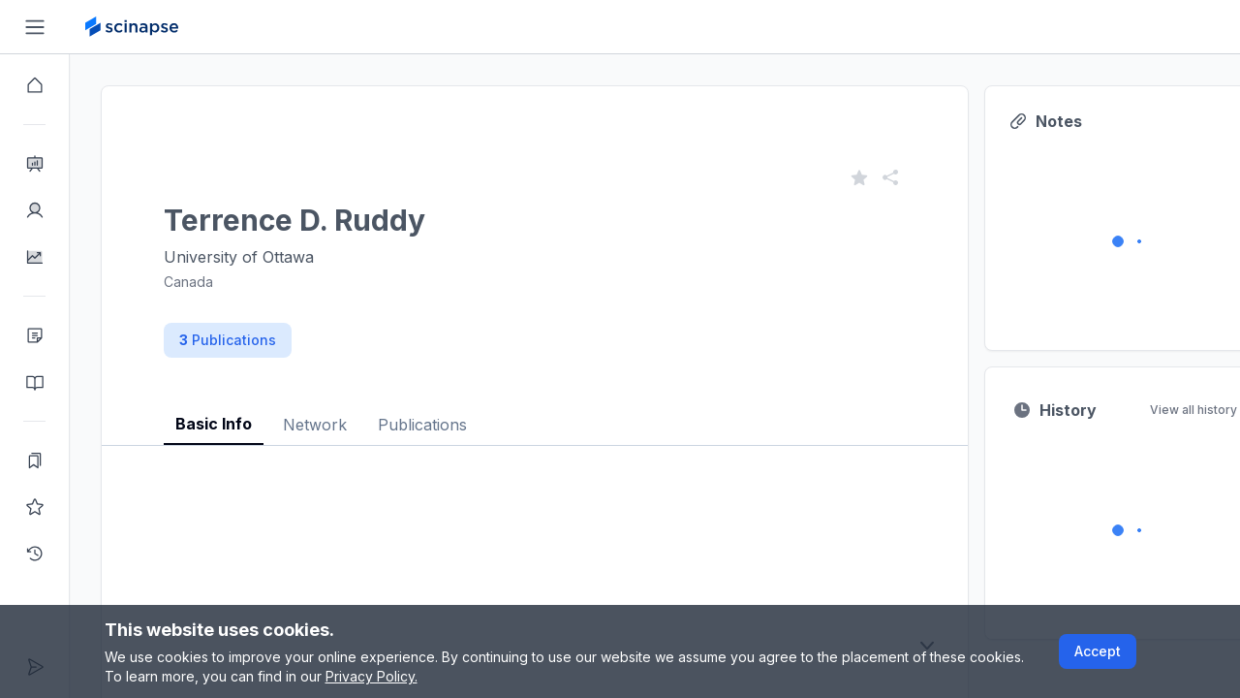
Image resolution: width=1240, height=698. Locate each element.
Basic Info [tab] (213, 423)
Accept (1097, 651)
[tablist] (535, 409)
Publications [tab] (422, 424)
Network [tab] (315, 424)
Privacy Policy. (372, 676)
